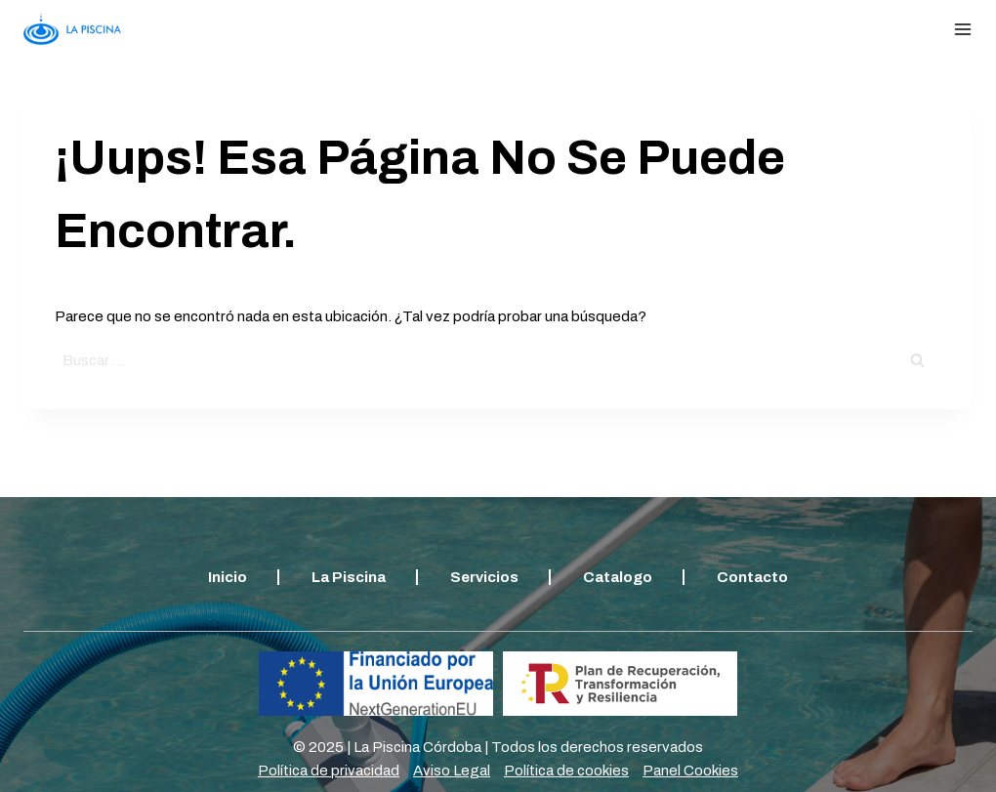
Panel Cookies (690, 770)
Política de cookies (566, 770)
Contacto (752, 577)
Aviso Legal (451, 770)
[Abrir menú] (963, 29)
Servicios (484, 577)
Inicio (227, 577)
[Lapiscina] (72, 29)
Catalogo (617, 577)
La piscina (348, 577)
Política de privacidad (328, 770)
